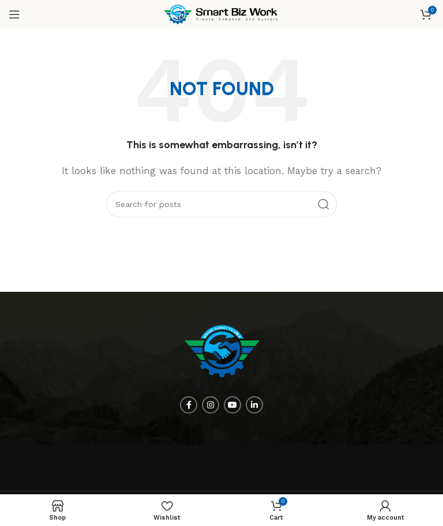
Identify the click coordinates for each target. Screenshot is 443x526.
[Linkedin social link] (254, 405)
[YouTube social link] (232, 405)
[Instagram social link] (210, 405)
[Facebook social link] (188, 405)
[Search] (221, 204)
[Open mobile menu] (14, 14)
